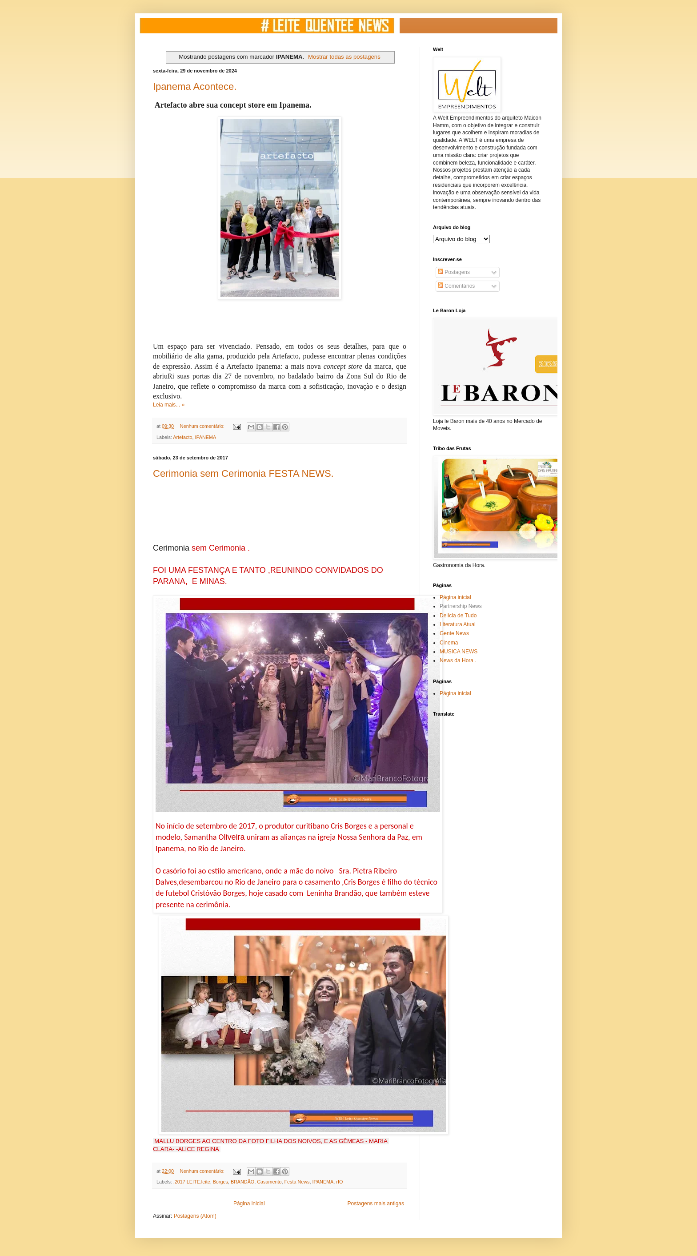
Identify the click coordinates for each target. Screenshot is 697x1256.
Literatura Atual (458, 624)
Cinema (449, 643)
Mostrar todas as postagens (344, 56)
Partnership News (461, 606)
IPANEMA (205, 437)
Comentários (456, 286)
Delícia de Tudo (458, 615)
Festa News (297, 1181)
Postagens (454, 272)
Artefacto (182, 437)
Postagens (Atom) (195, 1216)
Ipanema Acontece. (194, 86)
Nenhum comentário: (203, 426)
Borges (220, 1181)
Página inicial (249, 1203)
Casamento (269, 1181)
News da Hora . (458, 660)
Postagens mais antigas (376, 1203)
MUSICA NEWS (458, 651)
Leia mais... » (168, 405)
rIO (339, 1181)
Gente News (454, 633)
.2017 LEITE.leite (191, 1181)
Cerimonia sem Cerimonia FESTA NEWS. (243, 473)
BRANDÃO (242, 1181)
